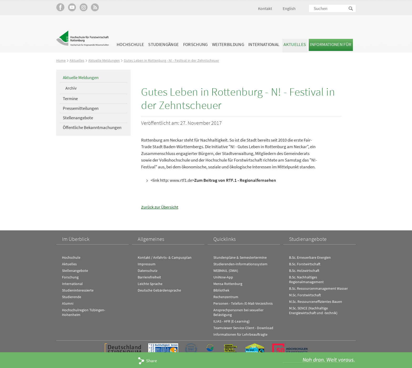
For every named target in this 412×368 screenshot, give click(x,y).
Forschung (195, 44)
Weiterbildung (228, 44)
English (289, 8)
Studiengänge (163, 44)
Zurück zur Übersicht (160, 207)
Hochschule (130, 44)
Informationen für (330, 44)
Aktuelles (295, 44)
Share (151, 361)
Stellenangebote (78, 118)
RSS (95, 7)
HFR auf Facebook (60, 7)
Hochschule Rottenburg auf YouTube (72, 7)
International (263, 44)
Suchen (351, 9)
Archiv (70, 88)
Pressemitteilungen (81, 108)
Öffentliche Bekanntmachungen (92, 127)
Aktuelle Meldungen (105, 60)
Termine (70, 98)
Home (61, 60)
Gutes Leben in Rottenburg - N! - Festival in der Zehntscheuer (174, 60)
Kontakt (265, 8)
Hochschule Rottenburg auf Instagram (83, 7)
